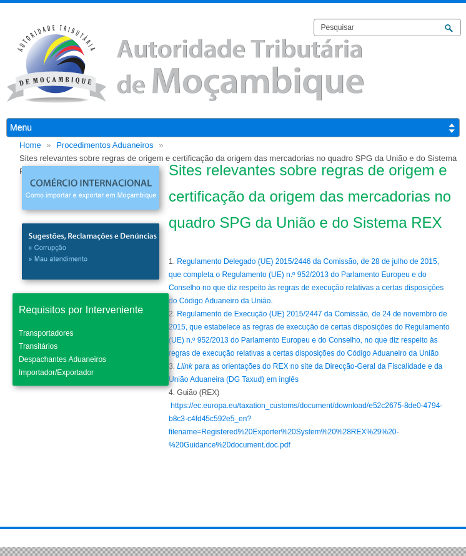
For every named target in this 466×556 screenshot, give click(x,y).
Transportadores (46, 333)
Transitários (38, 346)
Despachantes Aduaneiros (62, 359)
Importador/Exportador (56, 372)
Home (30, 145)
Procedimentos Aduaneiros (104, 145)
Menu (21, 127)
